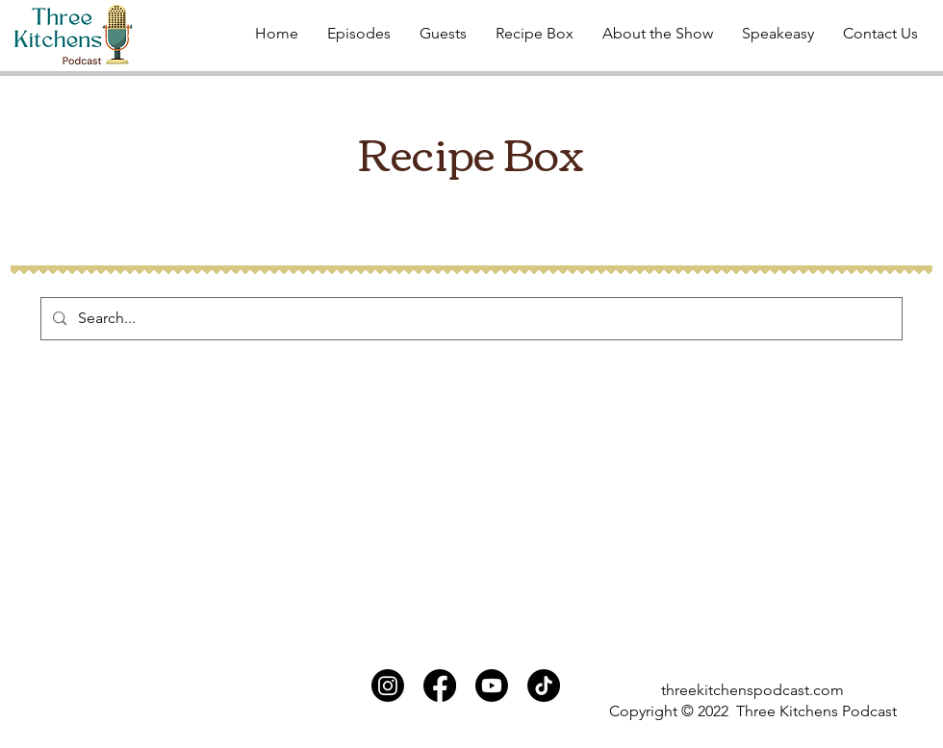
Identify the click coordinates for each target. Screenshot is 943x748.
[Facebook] (439, 685)
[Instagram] (387, 685)
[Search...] (469, 318)
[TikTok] (543, 685)
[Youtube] (491, 685)
